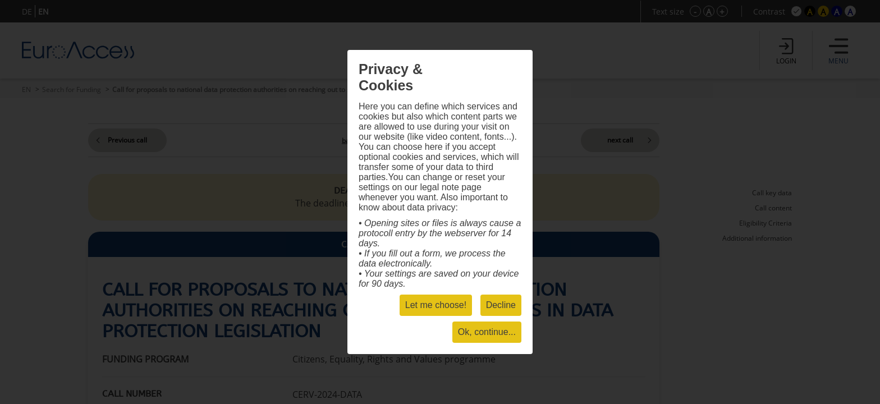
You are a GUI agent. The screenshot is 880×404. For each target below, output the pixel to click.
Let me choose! (435, 305)
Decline (501, 305)
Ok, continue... (487, 332)
